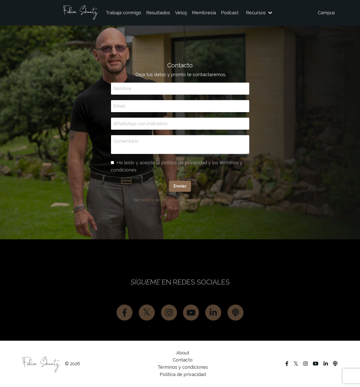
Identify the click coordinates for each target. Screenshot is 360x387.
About (182, 352)
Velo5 (181, 12)
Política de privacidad (183, 374)
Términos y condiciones (183, 367)
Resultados (158, 12)
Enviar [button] (180, 186)
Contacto (182, 359)
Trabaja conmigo (123, 12)
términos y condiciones (205, 200)
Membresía (204, 12)
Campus (326, 12)
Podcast (229, 12)
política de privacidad (160, 200)
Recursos (259, 12)
